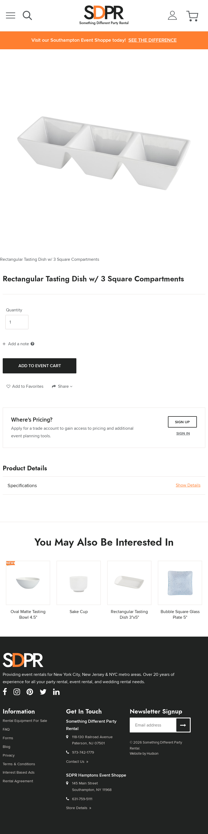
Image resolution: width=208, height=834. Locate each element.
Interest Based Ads (19, 772)
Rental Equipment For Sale (25, 720)
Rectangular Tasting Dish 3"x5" (129, 614)
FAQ (6, 729)
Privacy (9, 755)
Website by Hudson (144, 753)
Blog (6, 746)
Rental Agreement (18, 781)
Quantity (14, 310)
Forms (8, 738)
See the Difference (152, 40)
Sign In (183, 433)
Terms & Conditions (19, 763)
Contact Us (77, 761)
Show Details (188, 485)
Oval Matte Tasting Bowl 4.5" (28, 614)
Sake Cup (79, 611)
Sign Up (182, 422)
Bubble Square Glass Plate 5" (180, 614)
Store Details (78, 807)
